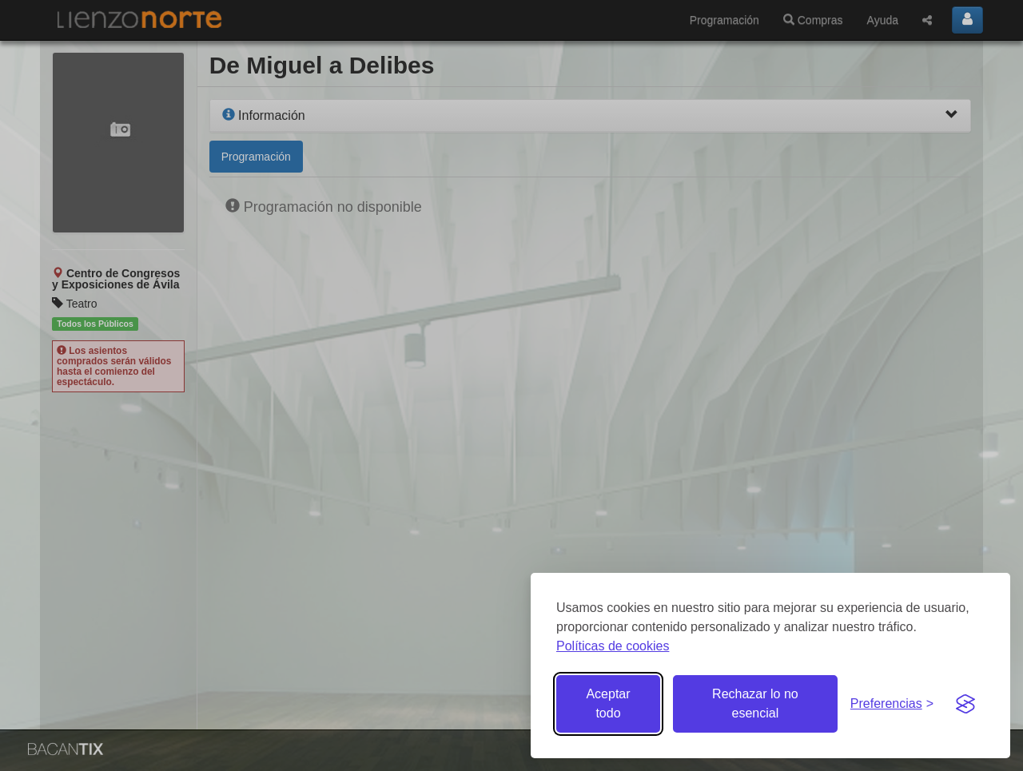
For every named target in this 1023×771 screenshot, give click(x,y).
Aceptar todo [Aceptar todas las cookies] (608, 703)
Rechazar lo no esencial (755, 703)
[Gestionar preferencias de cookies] (891, 704)
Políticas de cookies (612, 646)
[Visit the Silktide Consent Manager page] (965, 704)
